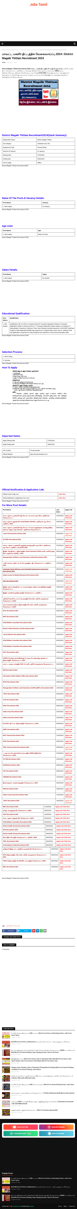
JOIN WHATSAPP (21, 1133)
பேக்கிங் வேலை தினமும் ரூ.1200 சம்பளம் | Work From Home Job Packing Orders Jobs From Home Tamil (41, 1034)
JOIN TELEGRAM (56, 1133)
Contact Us (72, 1206)
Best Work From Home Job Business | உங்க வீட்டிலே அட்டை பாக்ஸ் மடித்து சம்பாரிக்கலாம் (40, 1042)
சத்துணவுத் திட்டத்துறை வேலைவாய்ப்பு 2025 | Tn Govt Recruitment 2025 (34, 1110)
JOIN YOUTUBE (20, 1127)
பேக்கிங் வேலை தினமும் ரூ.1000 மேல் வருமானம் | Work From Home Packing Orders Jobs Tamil (42, 1084)
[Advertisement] (38, 25)
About (65, 1206)
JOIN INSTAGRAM (56, 1127)
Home (3, 50)
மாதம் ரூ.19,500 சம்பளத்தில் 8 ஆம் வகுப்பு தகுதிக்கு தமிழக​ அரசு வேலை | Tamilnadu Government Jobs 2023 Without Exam (42, 1102)
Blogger (31, 1206)
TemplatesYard (16, 1206)
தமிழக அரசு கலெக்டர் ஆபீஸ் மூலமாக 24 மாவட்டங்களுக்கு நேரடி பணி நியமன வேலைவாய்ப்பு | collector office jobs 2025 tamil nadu (42, 1077)
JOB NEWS (9, 926)
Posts (4, 62)
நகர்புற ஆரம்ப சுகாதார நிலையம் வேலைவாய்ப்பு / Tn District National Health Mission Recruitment (42, 1093)
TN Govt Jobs (10, 50)
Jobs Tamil (38, 4)
